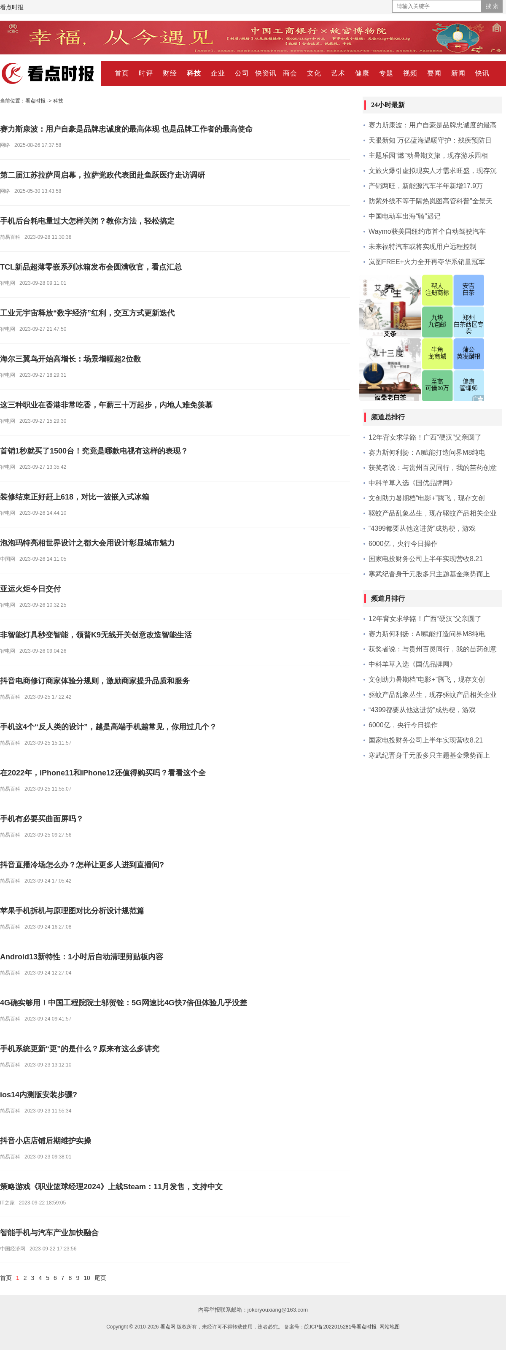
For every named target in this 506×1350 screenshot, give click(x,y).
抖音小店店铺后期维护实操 (45, 1141)
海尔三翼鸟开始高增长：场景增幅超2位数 (70, 359)
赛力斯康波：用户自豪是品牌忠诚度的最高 (433, 125)
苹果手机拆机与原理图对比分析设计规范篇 (72, 911)
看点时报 (12, 7)
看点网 (167, 1327)
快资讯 (266, 73)
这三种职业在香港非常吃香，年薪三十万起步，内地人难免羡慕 (106, 405)
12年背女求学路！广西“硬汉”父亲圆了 (425, 437)
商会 (290, 73)
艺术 (338, 73)
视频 (410, 73)
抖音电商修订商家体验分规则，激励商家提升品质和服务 (95, 681)
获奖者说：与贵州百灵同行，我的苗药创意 (433, 467)
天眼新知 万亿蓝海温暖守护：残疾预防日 (430, 140)
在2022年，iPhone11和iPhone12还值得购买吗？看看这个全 (103, 773)
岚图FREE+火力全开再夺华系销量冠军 (427, 261)
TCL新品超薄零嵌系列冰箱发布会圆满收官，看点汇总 (91, 267)
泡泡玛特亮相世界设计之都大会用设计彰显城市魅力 (87, 543)
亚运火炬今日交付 (30, 589)
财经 (170, 73)
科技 (194, 73)
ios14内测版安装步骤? (38, 1095)
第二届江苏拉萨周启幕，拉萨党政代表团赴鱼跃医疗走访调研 (102, 175)
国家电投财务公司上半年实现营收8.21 (426, 558)
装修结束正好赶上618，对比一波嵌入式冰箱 (74, 497)
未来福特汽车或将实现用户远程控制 (422, 246)
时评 (146, 73)
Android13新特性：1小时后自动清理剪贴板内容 (81, 957)
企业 (218, 73)
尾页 (100, 1277)
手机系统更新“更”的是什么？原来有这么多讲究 (79, 1049)
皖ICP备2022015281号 (330, 1327)
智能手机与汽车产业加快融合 (49, 1232)
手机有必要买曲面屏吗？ (41, 819)
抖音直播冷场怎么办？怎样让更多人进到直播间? (82, 865)
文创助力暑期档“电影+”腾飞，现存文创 (427, 498)
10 (86, 1277)
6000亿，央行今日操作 (403, 543)
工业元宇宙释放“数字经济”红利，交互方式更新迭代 (87, 313)
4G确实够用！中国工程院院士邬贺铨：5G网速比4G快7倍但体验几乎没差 (123, 1003)
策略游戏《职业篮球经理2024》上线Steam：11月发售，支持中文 (111, 1187)
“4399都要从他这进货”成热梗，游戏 (422, 528)
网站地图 (390, 1327)
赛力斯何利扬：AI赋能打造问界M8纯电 (427, 452)
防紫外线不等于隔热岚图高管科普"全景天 (431, 201)
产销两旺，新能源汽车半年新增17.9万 (426, 185)
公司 (242, 73)
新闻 (458, 73)
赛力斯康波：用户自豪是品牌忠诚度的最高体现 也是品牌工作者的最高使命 (126, 129)
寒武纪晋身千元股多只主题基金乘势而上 (429, 574)
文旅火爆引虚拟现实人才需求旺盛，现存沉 (433, 170)
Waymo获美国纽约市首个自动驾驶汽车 (427, 231)
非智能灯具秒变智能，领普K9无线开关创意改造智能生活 (96, 635)
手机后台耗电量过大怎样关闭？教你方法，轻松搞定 (87, 221)
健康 (362, 73)
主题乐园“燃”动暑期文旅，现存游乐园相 (428, 155)
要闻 (434, 73)
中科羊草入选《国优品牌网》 (412, 482)
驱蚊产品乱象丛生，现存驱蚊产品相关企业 (433, 513)
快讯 (482, 73)
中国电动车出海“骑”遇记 (405, 216)
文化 (314, 73)
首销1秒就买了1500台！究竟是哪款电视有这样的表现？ (94, 451)
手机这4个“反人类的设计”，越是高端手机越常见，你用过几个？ (108, 727)
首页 (122, 73)
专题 (386, 73)
